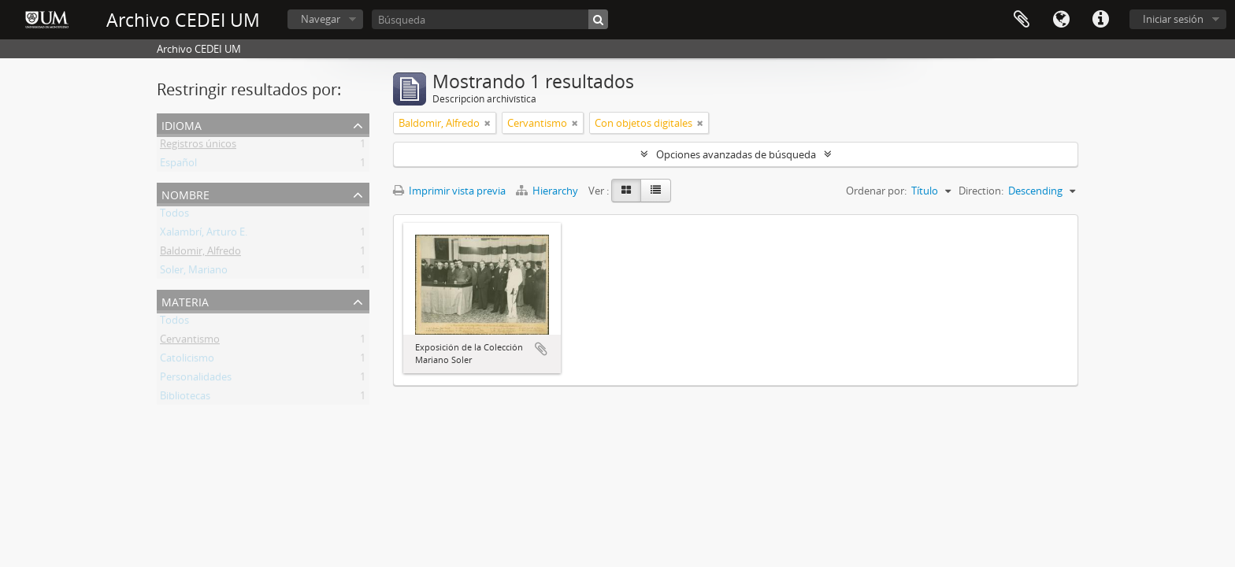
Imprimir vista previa (449, 190)
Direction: (981, 190)
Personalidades (196, 379)
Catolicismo (187, 361)
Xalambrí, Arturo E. (203, 235)
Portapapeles (1021, 19)
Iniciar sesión (1173, 19)
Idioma (1061, 19)
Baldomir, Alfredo (200, 253)
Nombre (185, 193)
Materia (185, 300)
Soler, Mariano (194, 272)
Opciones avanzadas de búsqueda (736, 154)
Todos (174, 216)
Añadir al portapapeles (541, 349)
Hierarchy (548, 190)
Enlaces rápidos (1100, 19)
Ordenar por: (876, 190)
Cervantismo (190, 342)
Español (178, 165)
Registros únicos (198, 146)
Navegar (320, 19)
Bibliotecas (185, 398)
